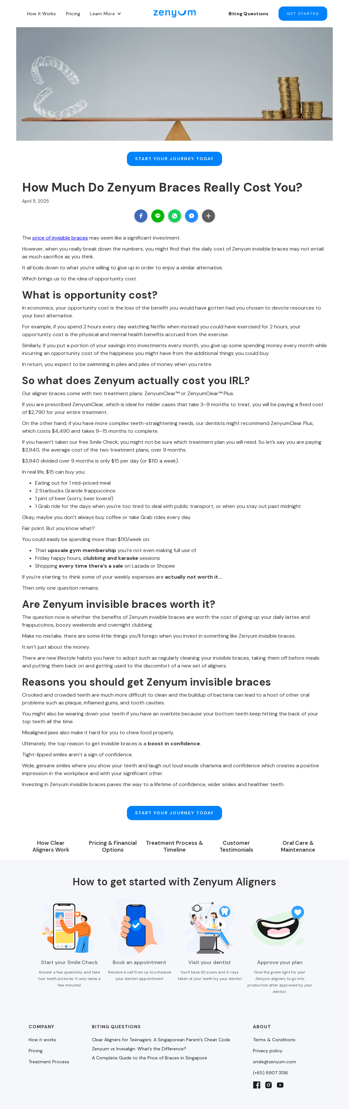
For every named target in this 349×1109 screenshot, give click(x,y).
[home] (175, 14)
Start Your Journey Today (174, 154)
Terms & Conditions (274, 1021)
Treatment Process (49, 1043)
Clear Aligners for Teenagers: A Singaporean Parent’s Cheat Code (161, 1021)
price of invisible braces (60, 228)
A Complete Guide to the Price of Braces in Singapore (149, 1039)
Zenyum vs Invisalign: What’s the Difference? (139, 1030)
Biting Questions (249, 14)
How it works (42, 1021)
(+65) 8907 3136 (270, 1054)
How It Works (41, 14)
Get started (303, 13)
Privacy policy (267, 1032)
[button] (106, 13)
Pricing (73, 14)
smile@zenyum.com (274, 1043)
